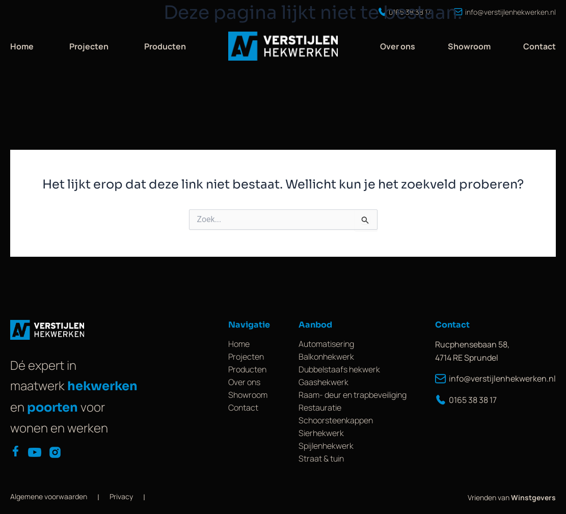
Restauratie (320, 407)
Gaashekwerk (323, 382)
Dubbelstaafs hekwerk (339, 369)
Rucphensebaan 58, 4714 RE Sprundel (472, 351)
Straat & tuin (321, 458)
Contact (539, 46)
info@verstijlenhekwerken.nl (495, 378)
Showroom (469, 46)
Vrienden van (512, 497)
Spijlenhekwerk (326, 445)
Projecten (89, 46)
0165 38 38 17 (466, 399)
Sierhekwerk (321, 433)
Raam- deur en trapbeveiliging (353, 394)
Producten (165, 46)
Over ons (397, 46)
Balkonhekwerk (326, 356)
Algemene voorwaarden (48, 496)
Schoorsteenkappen (336, 420)
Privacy (121, 496)
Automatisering (326, 343)
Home (22, 46)
